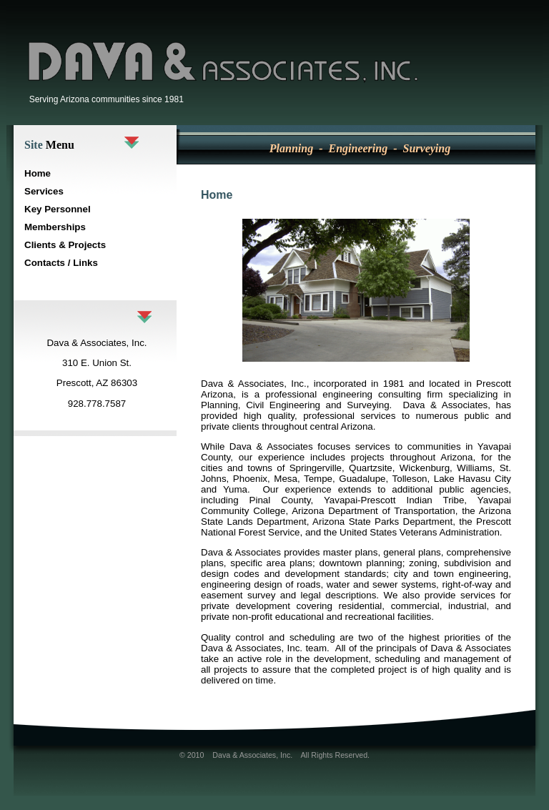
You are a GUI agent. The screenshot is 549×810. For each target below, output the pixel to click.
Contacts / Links (61, 262)
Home (37, 173)
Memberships (55, 227)
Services (44, 191)
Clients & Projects (65, 244)
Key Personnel (57, 209)
